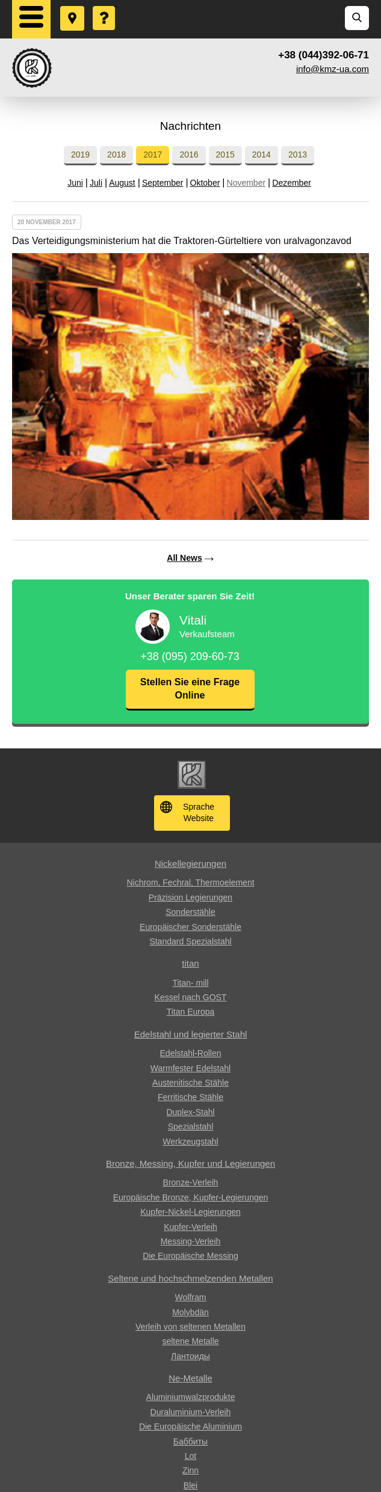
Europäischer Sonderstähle (190, 927)
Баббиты (190, 1441)
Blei (190, 1485)
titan (190, 963)
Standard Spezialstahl (190, 941)
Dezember (291, 183)
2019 (80, 154)
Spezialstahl (191, 1126)
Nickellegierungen (190, 863)
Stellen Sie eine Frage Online (190, 688)
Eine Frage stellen (105, 6)
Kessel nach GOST (191, 997)
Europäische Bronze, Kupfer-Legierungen (190, 1197)
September (162, 183)
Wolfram (190, 1297)
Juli (96, 183)
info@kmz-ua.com (332, 69)
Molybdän (190, 1312)
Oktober (205, 183)
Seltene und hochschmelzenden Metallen (190, 1278)
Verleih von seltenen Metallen (190, 1326)
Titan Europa (191, 1012)
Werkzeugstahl (190, 1141)
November (246, 183)
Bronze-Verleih (190, 1182)
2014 (261, 154)
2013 (297, 154)
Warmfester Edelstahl (190, 1068)
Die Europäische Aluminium (190, 1426)
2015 (225, 154)
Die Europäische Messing (190, 1256)
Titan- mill (190, 983)
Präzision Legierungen (190, 897)
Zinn (190, 1470)
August (122, 183)
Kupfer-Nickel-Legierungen (190, 1212)
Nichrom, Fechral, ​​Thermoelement (190, 882)
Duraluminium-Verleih (190, 1412)
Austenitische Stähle (190, 1082)
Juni (75, 183)
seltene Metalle (190, 1341)
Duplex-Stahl (190, 1112)
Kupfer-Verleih (190, 1227)
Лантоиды (190, 1356)
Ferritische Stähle (190, 1097)
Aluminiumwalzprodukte (190, 1397)
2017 (152, 154)
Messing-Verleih (191, 1241)
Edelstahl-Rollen (190, 1053)
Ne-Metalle (190, 1378)
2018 (116, 154)
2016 (188, 154)
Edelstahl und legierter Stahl (190, 1034)
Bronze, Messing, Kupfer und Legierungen (190, 1163)
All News (184, 558)
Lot (190, 1456)
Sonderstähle (190, 912)
